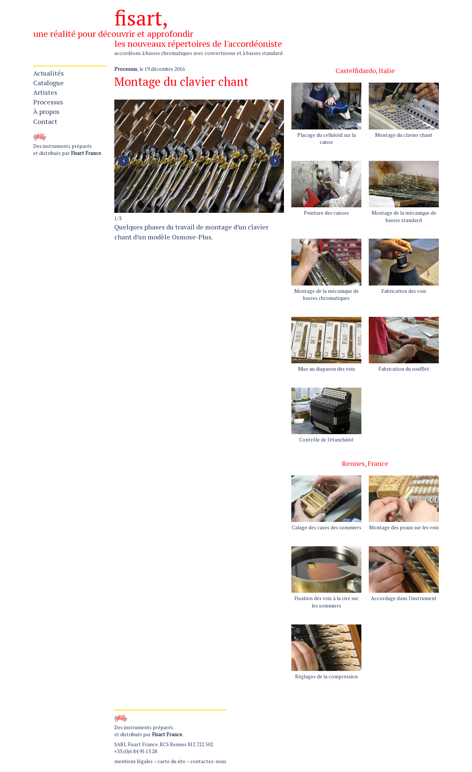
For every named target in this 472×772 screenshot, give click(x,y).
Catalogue (48, 82)
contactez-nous (208, 761)
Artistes (45, 92)
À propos (46, 111)
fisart (138, 17)
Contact (45, 121)
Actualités (48, 73)
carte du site (171, 761)
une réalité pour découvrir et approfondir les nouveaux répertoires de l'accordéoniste (157, 38)
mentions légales (133, 761)
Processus (48, 101)
